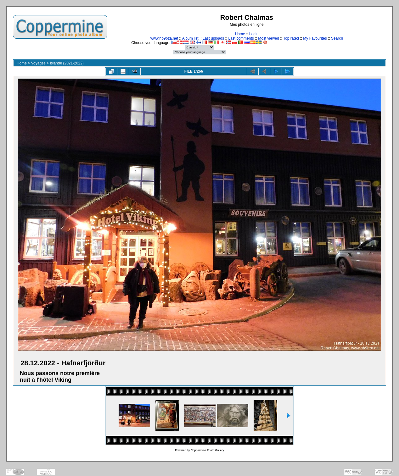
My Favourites (315, 38)
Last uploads (213, 38)
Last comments (241, 38)
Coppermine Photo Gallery (207, 450)
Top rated (291, 38)
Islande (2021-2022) (66, 63)
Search (337, 38)
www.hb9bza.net (164, 38)
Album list (190, 38)
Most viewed (268, 38)
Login (253, 34)
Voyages (38, 63)
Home (240, 34)
